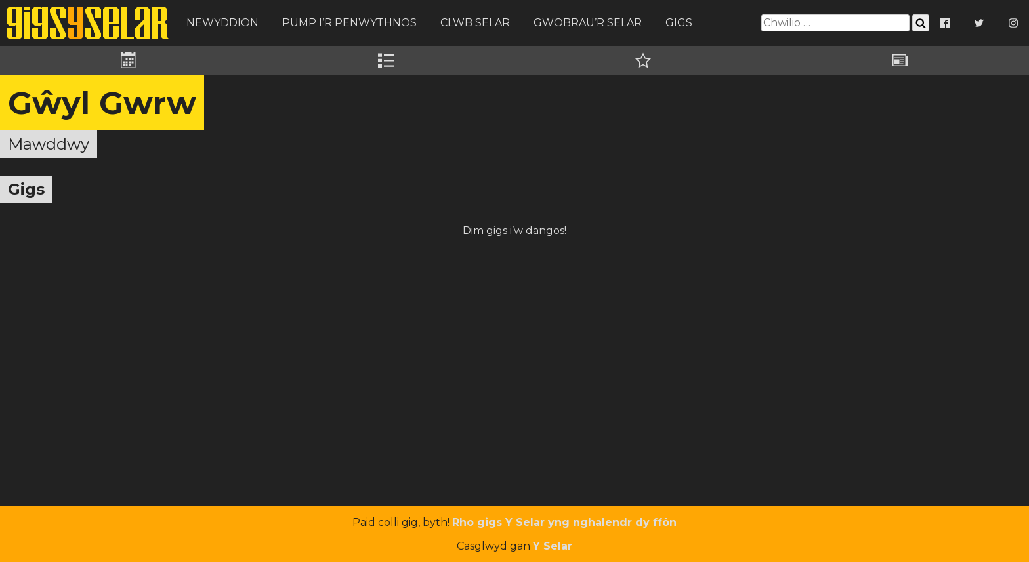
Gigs (678, 22)
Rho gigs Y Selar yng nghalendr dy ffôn (564, 522)
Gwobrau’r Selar (588, 22)
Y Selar (552, 546)
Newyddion (222, 22)
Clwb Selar (475, 22)
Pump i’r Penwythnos (349, 22)
